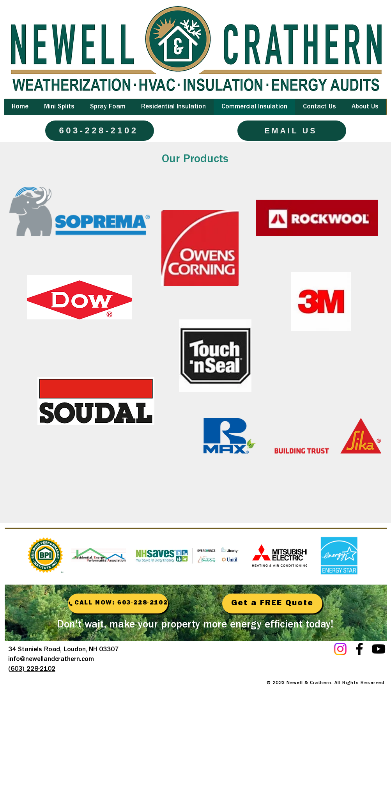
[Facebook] (359, 649)
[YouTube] (378, 649)
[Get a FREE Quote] (272, 603)
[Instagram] (340, 649)
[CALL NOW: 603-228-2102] (118, 603)
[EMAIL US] (291, 131)
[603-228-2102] (99, 131)
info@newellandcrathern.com (51, 659)
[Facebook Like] (335, 665)
